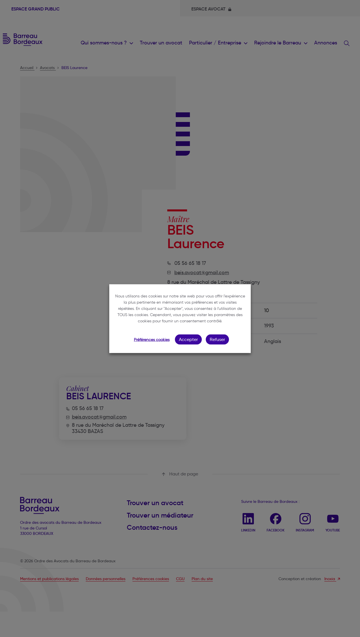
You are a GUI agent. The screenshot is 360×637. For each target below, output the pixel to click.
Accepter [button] (188, 339)
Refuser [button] (217, 339)
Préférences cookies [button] (152, 339)
